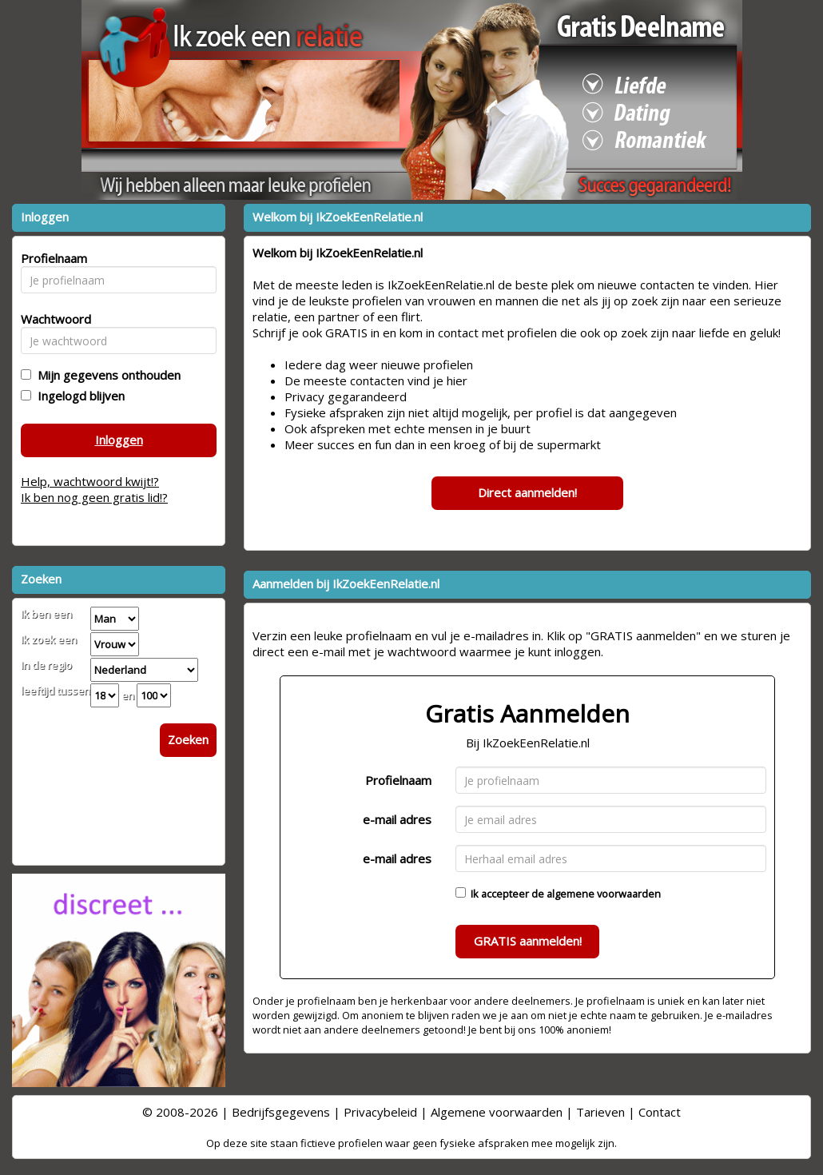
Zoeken (188, 739)
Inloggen (119, 440)
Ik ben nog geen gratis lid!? (94, 497)
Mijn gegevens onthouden (106, 375)
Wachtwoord (51, 319)
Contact (659, 1112)
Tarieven (600, 1112)
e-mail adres (397, 819)
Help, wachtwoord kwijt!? (90, 481)
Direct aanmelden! (527, 492)
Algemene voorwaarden (497, 1112)
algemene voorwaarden (604, 893)
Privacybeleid (380, 1112)
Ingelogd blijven (78, 396)
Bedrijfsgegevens (281, 1112)
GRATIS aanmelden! (528, 941)
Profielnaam (398, 780)
